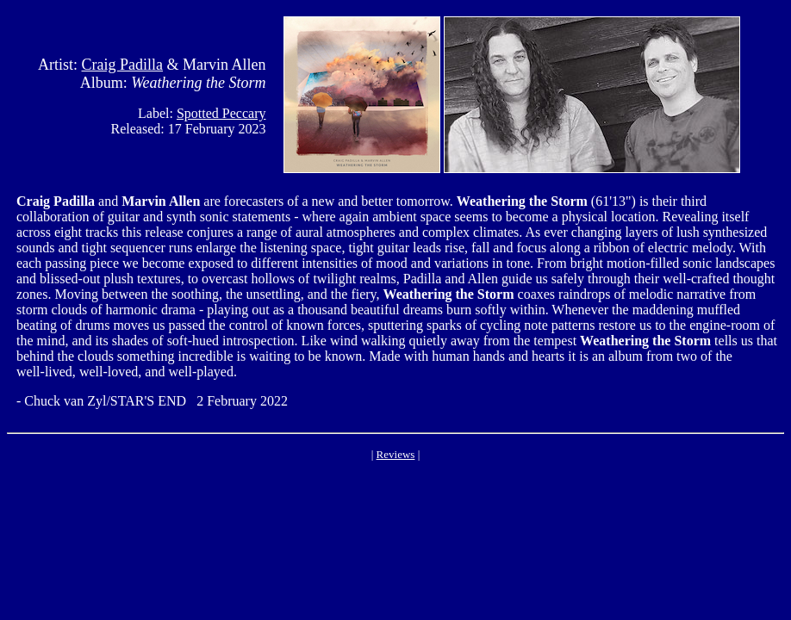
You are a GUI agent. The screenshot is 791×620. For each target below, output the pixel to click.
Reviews (396, 454)
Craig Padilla (122, 64)
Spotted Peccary (221, 113)
